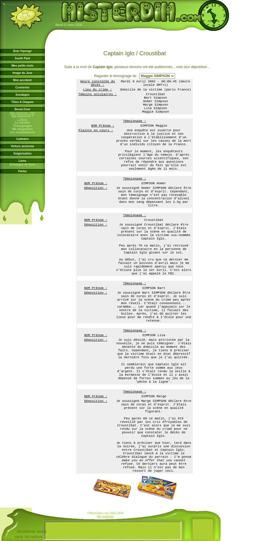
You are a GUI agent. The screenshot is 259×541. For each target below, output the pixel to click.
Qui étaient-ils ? (22, 116)
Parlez (22, 171)
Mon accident (22, 80)
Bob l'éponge (22, 51)
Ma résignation (22, 129)
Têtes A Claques (22, 102)
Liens (22, 160)
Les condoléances (22, 132)
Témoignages (22, 125)
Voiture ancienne (22, 146)
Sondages (22, 94)
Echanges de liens (22, 164)
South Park (22, 58)
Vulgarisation (22, 153)
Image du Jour (22, 73)
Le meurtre (22, 122)
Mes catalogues (26, 531)
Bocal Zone (22, 109)
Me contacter (105, 516)
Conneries (22, 87)
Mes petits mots (22, 65)
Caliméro (22, 139)
